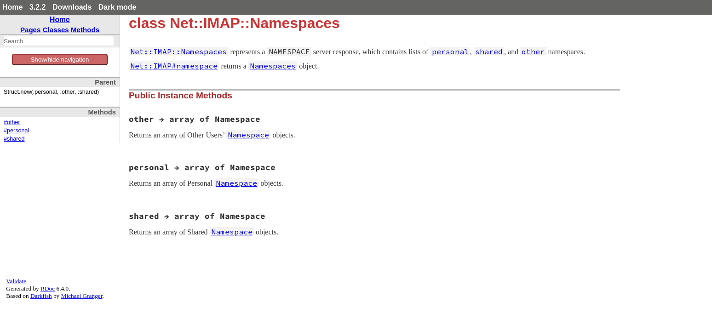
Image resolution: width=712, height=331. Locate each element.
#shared (14, 139)
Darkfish (41, 295)
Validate (16, 281)
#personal (16, 130)
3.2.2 (37, 7)
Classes (56, 30)
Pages (30, 30)
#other (12, 122)
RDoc (47, 288)
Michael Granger (82, 295)
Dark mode (117, 7)
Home (12, 7)
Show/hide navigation (60, 59)
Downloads (72, 7)
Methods (85, 30)
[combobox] (59, 41)
